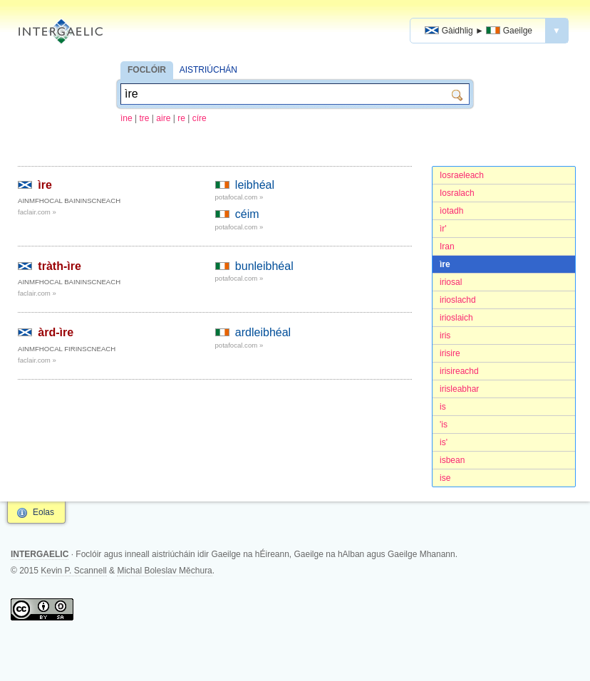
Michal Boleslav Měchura (164, 571)
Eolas (43, 512)
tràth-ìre (59, 266)
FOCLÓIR (147, 70)
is (443, 407)
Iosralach (457, 193)
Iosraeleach (462, 175)
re (181, 118)
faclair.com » (37, 212)
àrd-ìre (55, 332)
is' (443, 442)
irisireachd (459, 371)
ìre (445, 264)
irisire (450, 353)
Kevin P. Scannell (74, 571)
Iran (447, 246)
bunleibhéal (264, 266)
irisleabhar (459, 389)
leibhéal (254, 185)
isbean (452, 460)
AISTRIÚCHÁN (208, 70)
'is (443, 425)
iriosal (451, 282)
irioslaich (456, 318)
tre (145, 118)
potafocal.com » (239, 197)
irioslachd (458, 300)
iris (445, 335)
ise (445, 478)
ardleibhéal (263, 332)
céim (247, 214)
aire (163, 118)
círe (199, 118)
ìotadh (451, 211)
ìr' (443, 229)
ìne (126, 118)
